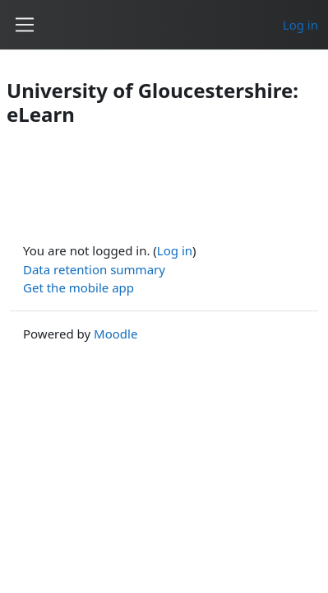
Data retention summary (94, 269)
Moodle (115, 333)
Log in (300, 24)
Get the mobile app (78, 287)
